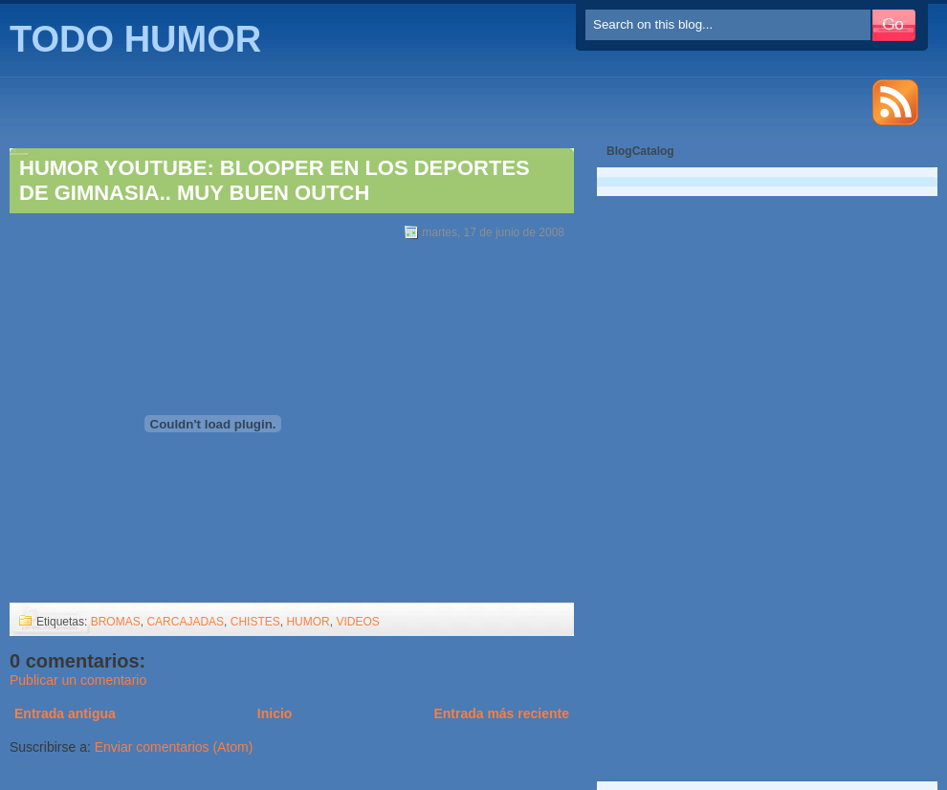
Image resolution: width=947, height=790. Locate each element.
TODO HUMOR (135, 39)
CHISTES (255, 621)
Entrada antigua (65, 713)
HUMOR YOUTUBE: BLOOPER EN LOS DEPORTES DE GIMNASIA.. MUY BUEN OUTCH (274, 180)
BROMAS (116, 621)
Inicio (275, 713)
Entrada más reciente (501, 713)
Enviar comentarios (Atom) (174, 747)
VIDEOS (357, 621)
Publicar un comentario (78, 680)
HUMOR (307, 621)
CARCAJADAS (185, 621)
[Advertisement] (678, 478)
